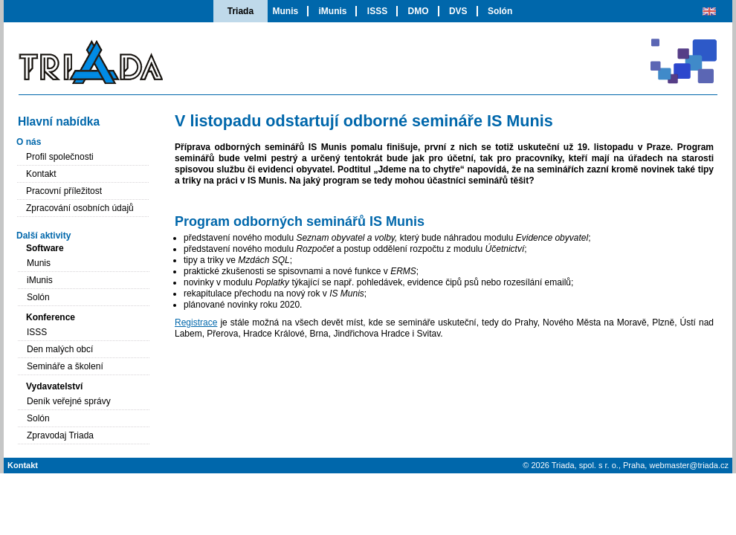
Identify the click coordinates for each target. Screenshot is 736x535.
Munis (285, 11)
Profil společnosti (60, 157)
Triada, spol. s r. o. (585, 465)
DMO (418, 11)
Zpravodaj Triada (60, 435)
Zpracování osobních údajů (80, 208)
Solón (500, 11)
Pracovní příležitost (64, 191)
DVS (458, 11)
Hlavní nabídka (59, 121)
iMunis (332, 11)
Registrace (196, 322)
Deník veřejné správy (69, 401)
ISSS (377, 11)
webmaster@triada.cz (689, 465)
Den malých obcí (60, 349)
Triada (240, 11)
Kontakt (41, 174)
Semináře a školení (65, 366)
